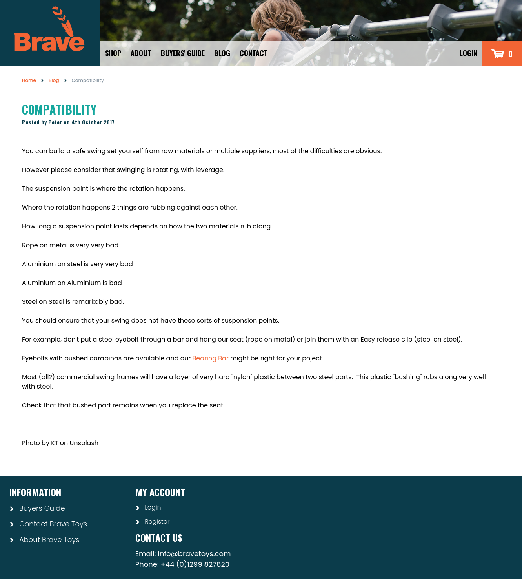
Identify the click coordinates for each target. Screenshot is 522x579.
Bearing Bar (210, 358)
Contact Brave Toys (48, 524)
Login (468, 53)
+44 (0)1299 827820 (195, 564)
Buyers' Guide (183, 53)
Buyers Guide (37, 508)
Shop (113, 53)
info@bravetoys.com (194, 554)
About (141, 53)
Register (152, 521)
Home (29, 80)
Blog (222, 53)
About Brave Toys (44, 539)
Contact (254, 53)
